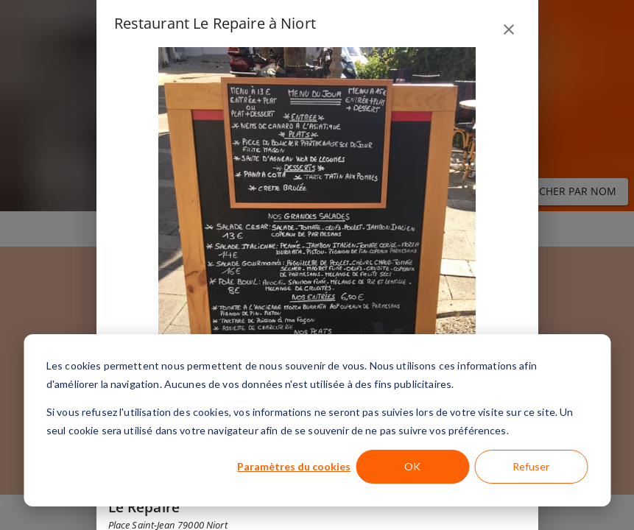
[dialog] (317, 420)
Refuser (531, 466)
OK (412, 466)
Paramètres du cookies (294, 466)
